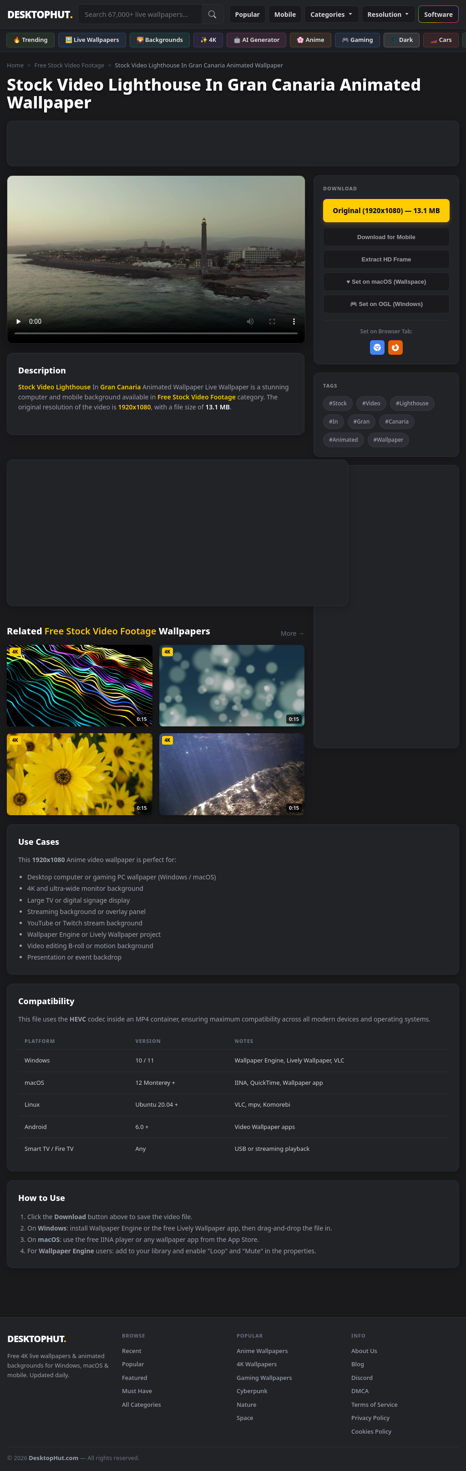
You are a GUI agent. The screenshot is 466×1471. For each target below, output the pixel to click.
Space (245, 1418)
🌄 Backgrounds (160, 40)
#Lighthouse (412, 403)
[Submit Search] (212, 14)
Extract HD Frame (386, 259)
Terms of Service (374, 1404)
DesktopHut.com (53, 1458)
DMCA (360, 1391)
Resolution (389, 14)
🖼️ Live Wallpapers (92, 40)
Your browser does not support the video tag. (156, 259)
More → (292, 633)
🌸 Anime (310, 40)
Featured (134, 1378)
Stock (26, 387)
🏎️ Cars (440, 40)
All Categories (141, 1404)
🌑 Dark (401, 40)
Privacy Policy (370, 1418)
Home (15, 65)
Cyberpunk (252, 1391)
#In (333, 421)
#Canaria (397, 421)
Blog (357, 1364)
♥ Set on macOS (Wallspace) (386, 281)
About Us (364, 1351)
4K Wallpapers (257, 1364)
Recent (132, 1351)
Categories (331, 14)
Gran (107, 387)
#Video (371, 403)
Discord (362, 1378)
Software (438, 14)
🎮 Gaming (357, 40)
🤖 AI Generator (256, 40)
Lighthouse (73, 387)
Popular (247, 14)
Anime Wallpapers (262, 1351)
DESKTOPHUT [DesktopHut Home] (39, 14)
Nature (246, 1404)
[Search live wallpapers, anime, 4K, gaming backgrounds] (139, 14)
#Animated (343, 440)
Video (45, 387)
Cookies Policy (371, 1431)
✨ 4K (208, 40)
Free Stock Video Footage (69, 65)
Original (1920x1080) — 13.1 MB (386, 210)
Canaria (129, 387)
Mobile (285, 14)
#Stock (338, 403)
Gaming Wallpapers (264, 1378)
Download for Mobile (386, 237)
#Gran (362, 421)
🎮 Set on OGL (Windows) (386, 304)
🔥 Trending (30, 40)
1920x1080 (134, 407)
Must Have (137, 1391)
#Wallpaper (389, 440)
